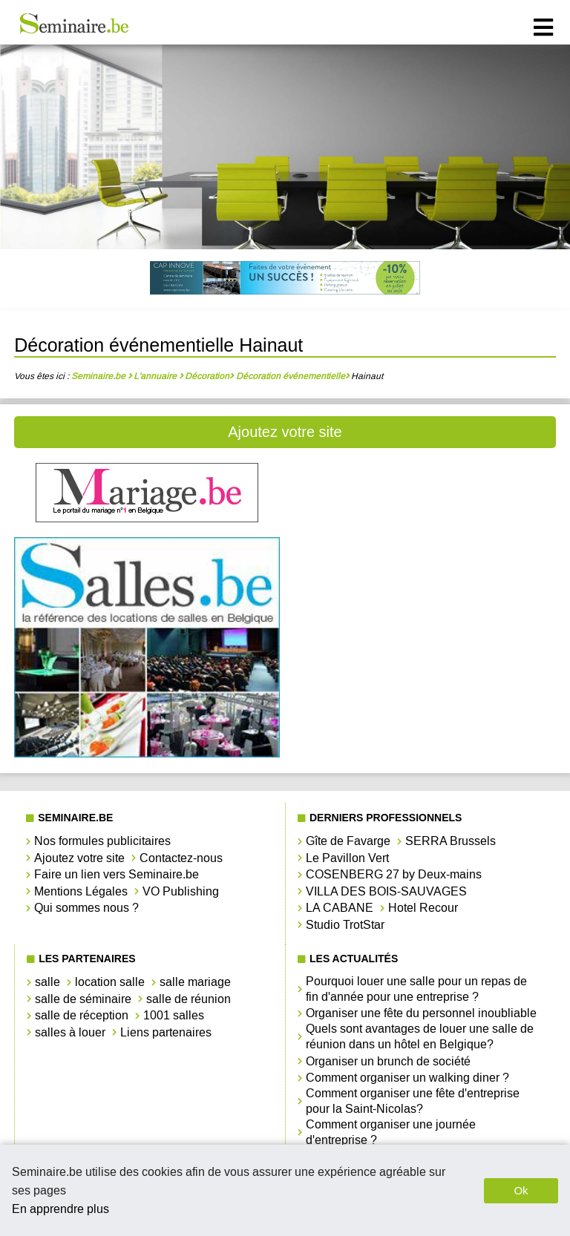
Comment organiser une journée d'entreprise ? (391, 1132)
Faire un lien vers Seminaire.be (116, 874)
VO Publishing (180, 891)
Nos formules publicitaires (102, 841)
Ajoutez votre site (284, 432)
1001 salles (173, 1015)
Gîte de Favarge (348, 841)
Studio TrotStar (345, 925)
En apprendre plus (60, 1209)
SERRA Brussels (450, 841)
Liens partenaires (166, 1032)
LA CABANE (339, 908)
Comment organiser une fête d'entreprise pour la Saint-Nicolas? (413, 1101)
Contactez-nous (181, 858)
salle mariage (195, 982)
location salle (110, 982)
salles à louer (70, 1032)
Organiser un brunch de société (388, 1061)
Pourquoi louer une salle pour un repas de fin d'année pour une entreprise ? (416, 989)
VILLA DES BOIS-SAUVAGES (386, 891)
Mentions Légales (81, 891)
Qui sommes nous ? (86, 908)
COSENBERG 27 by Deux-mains (394, 874)
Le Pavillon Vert (347, 858)
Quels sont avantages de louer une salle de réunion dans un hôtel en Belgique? (420, 1036)
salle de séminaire (83, 999)
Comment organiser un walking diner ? (407, 1077)
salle (47, 982)
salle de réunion (188, 999)
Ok (521, 1190)
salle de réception (81, 1015)
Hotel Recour (423, 908)
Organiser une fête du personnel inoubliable (421, 1013)
